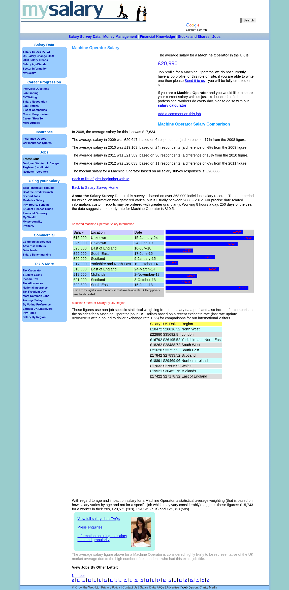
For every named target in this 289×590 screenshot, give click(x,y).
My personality (32, 221)
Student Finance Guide (38, 208)
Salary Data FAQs (152, 587)
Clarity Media (208, 587)
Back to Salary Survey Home (95, 187)
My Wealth (30, 217)
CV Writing (30, 97)
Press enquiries (90, 527)
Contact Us (129, 587)
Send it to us (195, 81)
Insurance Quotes (34, 138)
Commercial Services (37, 241)
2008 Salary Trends (35, 59)
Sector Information (35, 68)
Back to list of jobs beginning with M (101, 179)
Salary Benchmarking (37, 254)
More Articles (31, 122)
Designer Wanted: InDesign (41, 163)
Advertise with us (34, 245)
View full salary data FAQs (99, 519)
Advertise (172, 587)
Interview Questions (36, 88)
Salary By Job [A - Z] (36, 51)
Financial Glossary (35, 213)
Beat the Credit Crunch (38, 192)
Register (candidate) (36, 167)
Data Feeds (30, 250)
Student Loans (32, 274)
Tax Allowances (33, 283)
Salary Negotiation (35, 101)
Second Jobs (31, 196)
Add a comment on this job (179, 114)
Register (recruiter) (35, 171)
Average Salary (33, 300)
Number (78, 576)
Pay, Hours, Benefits (36, 204)
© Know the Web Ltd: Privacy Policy (96, 587)
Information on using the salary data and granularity (102, 538)
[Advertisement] (115, 88)
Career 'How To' (33, 118)
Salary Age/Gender (35, 64)
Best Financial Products (38, 187)
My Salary (29, 72)
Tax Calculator (32, 270)
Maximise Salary (34, 200)
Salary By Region (34, 317)
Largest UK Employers (38, 308)
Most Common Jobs (36, 295)
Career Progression (36, 114)
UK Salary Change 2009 (38, 55)
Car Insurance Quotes (37, 142)
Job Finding (31, 93)
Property (28, 225)
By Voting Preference (37, 304)
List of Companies (35, 109)
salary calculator (172, 105)
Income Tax (30, 279)
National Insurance (35, 287)
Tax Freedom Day (34, 291)
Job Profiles (31, 105)
